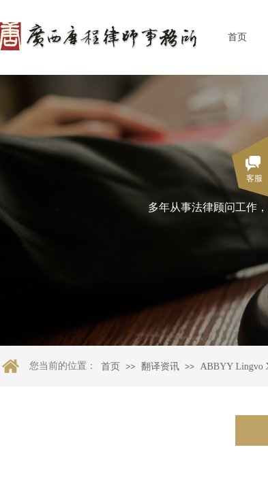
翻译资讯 (160, 366)
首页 (237, 37)
